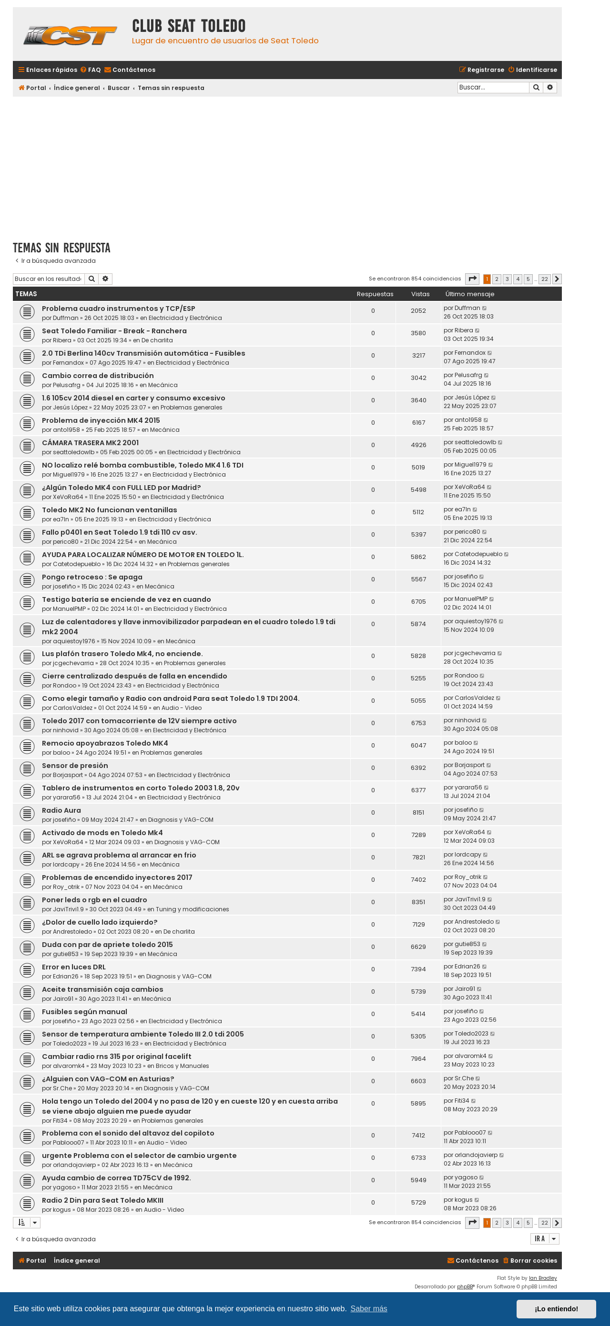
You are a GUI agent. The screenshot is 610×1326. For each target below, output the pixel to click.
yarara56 (67, 797)
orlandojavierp (74, 1165)
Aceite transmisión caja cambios (102, 989)
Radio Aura (61, 810)
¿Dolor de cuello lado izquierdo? (100, 922)
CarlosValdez (72, 708)
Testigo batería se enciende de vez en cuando (126, 599)
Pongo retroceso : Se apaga (92, 577)
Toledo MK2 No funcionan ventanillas (109, 510)
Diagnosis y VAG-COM (181, 820)
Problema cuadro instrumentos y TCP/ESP (118, 308)
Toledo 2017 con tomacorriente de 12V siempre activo (139, 721)
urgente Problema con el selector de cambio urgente (139, 1155)
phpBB (465, 1286)
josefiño (64, 586)
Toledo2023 (70, 1043)
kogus (62, 1210)
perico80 (66, 542)
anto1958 (66, 430)
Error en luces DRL (74, 967)
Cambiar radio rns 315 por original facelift (117, 1056)
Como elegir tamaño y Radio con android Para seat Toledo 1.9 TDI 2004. (171, 698)
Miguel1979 (69, 474)
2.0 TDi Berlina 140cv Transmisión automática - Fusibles (143, 353)
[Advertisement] (287, 165)
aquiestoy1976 (74, 641)
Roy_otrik (66, 887)
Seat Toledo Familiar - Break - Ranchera (114, 331)
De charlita (157, 340)
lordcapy (66, 864)
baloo (61, 752)
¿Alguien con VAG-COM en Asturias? (108, 1079)
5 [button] (528, 279)
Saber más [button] (369, 1309)
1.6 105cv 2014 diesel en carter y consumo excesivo (133, 398)
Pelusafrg (67, 385)
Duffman (66, 318)
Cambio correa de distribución (98, 375)
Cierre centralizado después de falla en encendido (134, 676)
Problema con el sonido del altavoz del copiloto (128, 1133)
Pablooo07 (68, 1142)
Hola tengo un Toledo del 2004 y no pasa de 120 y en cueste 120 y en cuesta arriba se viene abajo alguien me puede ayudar (190, 1106)
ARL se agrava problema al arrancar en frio (119, 855)
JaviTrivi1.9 (68, 909)
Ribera (62, 340)
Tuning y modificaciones (192, 909)
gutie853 (66, 954)
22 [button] (544, 279)
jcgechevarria (73, 663)
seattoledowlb (73, 452)
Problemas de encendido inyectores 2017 (117, 877)
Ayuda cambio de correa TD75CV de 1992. (116, 1178)
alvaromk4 (69, 1066)
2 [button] (496, 279)
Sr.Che (62, 1088)
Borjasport (68, 775)
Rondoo (64, 685)
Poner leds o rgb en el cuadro (94, 900)
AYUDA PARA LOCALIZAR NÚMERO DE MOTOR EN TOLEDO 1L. (143, 554)
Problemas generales (192, 407)
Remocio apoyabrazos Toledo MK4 (105, 743)
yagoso (64, 1187)
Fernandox (68, 363)
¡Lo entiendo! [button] (556, 1309)
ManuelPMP (69, 609)
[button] (472, 279)
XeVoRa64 (68, 497)
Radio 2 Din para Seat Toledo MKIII (102, 1200)
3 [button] (507, 279)
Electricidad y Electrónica (185, 318)
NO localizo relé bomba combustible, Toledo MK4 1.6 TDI (143, 465)
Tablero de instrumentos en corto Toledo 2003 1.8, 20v (141, 788)
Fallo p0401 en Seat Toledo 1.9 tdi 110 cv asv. (119, 532)
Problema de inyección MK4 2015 (101, 420)
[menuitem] (90, 70)
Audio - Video (182, 708)
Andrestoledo (72, 931)
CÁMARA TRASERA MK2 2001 (90, 443)
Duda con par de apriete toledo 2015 (107, 944)
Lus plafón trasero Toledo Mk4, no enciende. (122, 653)
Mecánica (163, 385)
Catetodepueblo (77, 564)
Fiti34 (60, 1121)
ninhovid (66, 730)
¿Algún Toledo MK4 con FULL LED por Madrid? (121, 487)
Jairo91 (63, 999)
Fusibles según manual (84, 1012)
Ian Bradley (543, 1278)
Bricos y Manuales (182, 1066)
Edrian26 (66, 976)
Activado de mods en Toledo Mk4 (102, 832)
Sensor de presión (75, 765)
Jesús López (70, 407)
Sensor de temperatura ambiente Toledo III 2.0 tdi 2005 (143, 1034)
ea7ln (61, 519)
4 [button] (517, 279)
